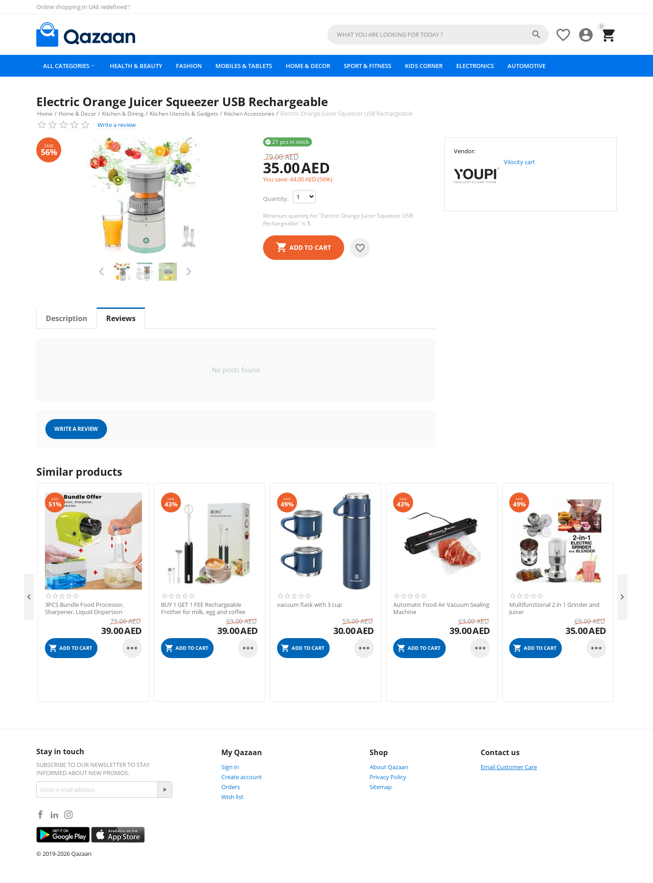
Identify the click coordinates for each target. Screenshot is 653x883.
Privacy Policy (388, 777)
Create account (241, 777)
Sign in (230, 767)
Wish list (232, 797)
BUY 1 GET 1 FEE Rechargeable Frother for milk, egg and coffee (203, 608)
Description (67, 318)
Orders (230, 787)
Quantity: (275, 199)
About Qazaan (389, 767)
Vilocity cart (519, 162)
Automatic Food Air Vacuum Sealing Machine (441, 608)
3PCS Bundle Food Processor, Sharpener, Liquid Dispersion (84, 608)
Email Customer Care (509, 767)
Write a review (116, 125)
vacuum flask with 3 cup (309, 605)
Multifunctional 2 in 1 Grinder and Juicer (554, 608)
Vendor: (464, 151)
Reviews (121, 318)
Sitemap (381, 787)
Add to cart (310, 247)
